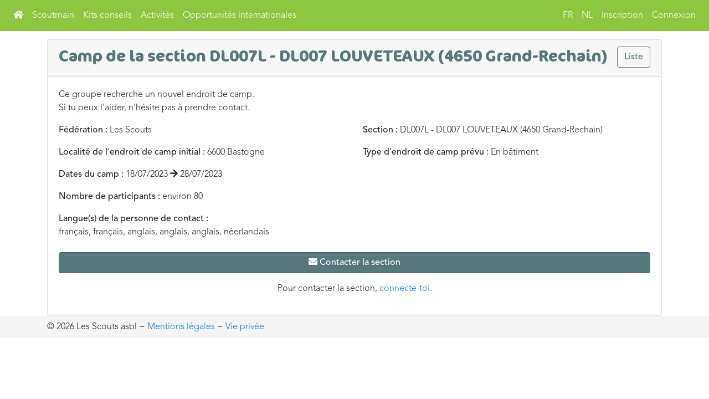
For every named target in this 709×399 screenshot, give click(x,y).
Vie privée (244, 327)
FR (568, 15)
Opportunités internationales (239, 15)
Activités (157, 15)
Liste (633, 57)
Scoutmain (53, 15)
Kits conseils (107, 15)
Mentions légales (181, 327)
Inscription (622, 15)
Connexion (674, 15)
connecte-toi (404, 288)
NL (587, 15)
